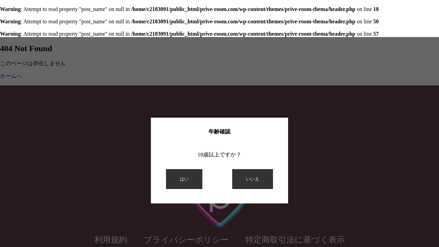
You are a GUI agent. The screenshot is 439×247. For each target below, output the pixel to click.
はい (184, 178)
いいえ (252, 178)
